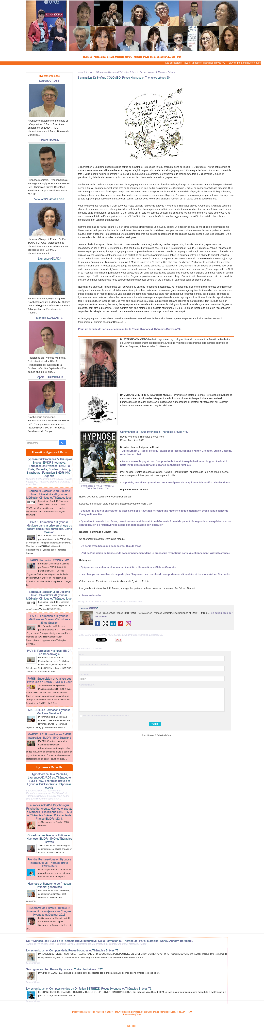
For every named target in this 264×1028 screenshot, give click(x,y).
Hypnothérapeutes (49, 75)
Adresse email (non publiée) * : (94, 664)
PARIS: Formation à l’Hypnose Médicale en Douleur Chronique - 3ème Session (49, 600)
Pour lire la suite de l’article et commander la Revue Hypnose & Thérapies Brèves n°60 (126, 329)
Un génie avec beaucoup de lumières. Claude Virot (109, 545)
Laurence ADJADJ (49, 256)
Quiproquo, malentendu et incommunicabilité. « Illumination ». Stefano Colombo (126, 567)
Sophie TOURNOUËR (49, 367)
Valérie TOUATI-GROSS (49, 198)
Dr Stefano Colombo (138, 634)
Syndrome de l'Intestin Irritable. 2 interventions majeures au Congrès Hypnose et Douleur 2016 (49, 896)
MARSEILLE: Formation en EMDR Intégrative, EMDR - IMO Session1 (49, 717)
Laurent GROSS (49, 80)
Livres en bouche (90, 595)
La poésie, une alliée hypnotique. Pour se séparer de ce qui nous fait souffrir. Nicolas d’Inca (173, 482)
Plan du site (129, 997)
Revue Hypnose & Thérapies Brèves (152, 72)
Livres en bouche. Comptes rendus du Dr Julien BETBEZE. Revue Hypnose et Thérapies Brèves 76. (86, 971)
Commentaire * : (87, 684)
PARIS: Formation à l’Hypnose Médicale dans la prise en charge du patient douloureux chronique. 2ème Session (49, 510)
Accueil (81, 72)
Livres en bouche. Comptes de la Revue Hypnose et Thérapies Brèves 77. (70, 934)
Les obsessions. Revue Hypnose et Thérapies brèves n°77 (197, 62)
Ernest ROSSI (156, 634)
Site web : (84, 674)
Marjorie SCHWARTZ (49, 312)
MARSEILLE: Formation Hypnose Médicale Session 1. (49, 694)
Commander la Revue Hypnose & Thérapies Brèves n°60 (97, 486)
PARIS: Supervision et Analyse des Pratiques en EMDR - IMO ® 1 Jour (49, 659)
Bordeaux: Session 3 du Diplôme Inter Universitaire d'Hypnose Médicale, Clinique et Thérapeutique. (49, 576)
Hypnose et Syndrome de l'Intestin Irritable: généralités (49, 871)
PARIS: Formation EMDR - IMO (49, 542)
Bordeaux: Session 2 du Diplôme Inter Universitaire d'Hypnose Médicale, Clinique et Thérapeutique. (49, 478)
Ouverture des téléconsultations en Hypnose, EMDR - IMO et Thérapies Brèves (49, 819)
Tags (138, 997)
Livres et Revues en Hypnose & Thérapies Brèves (110, 72)
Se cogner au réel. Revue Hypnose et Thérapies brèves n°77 (62, 953)
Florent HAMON (49, 139)
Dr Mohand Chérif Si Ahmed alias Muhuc (107, 634)
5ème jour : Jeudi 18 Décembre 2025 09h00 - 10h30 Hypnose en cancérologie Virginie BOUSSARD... (49, 586)
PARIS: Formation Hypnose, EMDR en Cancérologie (49, 632)
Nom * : (83, 654)
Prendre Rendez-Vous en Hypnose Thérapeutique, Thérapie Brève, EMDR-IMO (49, 845)
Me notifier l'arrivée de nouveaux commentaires (106, 715)
